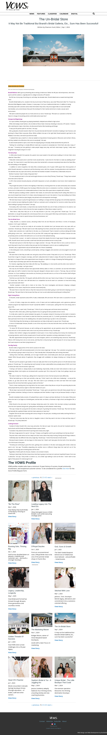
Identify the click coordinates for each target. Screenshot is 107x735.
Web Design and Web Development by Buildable (92, 732)
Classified (52, 14)
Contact (42, 721)
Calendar (64, 14)
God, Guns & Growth (63, 547)
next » (49, 477)
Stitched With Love (62, 591)
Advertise (49, 721)
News (31, 14)
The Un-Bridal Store (63, 626)
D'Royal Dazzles (38, 546)
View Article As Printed (16, 86)
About (64, 721)
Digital (74, 14)
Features (41, 14)
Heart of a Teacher (15, 680)
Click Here (65, 469)
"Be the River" (14, 504)
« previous (36, 477)
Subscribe (57, 721)
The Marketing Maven (40, 630)
